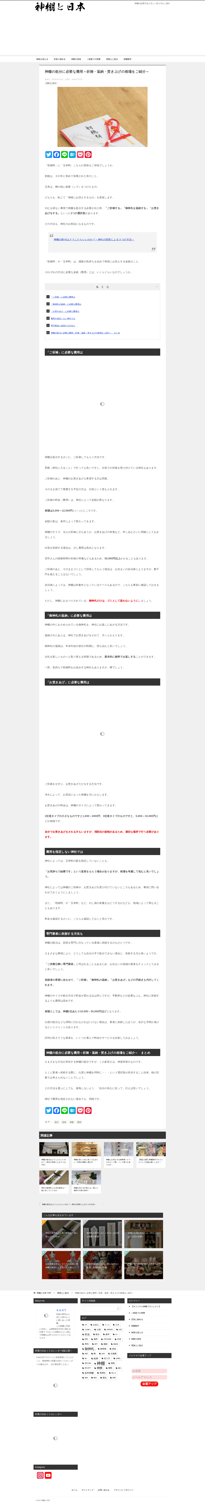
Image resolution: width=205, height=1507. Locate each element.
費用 (79, 1122)
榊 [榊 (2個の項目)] (95, 1353)
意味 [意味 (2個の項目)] (114, 1349)
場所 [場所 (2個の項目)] (96, 1339)
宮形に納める (60, 59)
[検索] (102, 1308)
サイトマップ (87, 1490)
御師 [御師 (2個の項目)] (105, 1344)
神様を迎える (42, 59)
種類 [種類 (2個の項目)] (110, 1368)
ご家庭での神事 (94, 59)
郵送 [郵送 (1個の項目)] (95, 1377)
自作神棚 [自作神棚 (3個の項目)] (89, 1373)
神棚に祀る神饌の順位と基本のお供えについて (144, 1266)
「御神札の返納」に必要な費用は (66, 304)
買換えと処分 (112, 59)
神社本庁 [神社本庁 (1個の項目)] (88, 1368)
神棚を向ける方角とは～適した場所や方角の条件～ (86, 1189)
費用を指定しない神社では (63, 318)
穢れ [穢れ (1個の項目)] (119, 1368)
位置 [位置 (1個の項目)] (120, 1329)
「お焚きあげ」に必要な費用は (65, 311)
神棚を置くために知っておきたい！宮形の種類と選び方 (86, 1161)
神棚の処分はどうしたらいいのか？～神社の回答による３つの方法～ (94, 239)
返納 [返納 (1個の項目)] (86, 1377)
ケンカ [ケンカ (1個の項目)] (107, 1325)
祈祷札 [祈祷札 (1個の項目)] (118, 1358)
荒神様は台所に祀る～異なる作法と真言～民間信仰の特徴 (103, 1266)
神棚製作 (128, 59)
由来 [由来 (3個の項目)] (96, 1358)
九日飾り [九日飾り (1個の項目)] (88, 1329)
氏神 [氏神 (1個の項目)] (103, 1353)
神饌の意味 (76, 59)
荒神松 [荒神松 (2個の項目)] (102, 1373)
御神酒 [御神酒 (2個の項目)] (103, 1349)
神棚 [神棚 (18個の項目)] (101, 1363)
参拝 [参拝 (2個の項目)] (107, 1334)
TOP (44, 1293)
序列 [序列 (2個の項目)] (87, 1344)
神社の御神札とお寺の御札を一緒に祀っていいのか (53, 1189)
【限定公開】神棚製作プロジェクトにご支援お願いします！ (150, 1161)
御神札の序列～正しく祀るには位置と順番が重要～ (103, 1235)
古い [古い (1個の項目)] (116, 1334)
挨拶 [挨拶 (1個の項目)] (86, 1353)
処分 (56, 1122)
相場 (64, 1122)
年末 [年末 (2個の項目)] (119, 1339)
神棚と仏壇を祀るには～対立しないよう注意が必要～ (144, 1235)
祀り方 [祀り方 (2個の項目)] (107, 1358)
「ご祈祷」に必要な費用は (63, 297)
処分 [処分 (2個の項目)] (98, 1334)
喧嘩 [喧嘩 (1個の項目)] (86, 1339)
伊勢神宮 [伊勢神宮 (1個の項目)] (110, 1329)
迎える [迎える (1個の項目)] (113, 1373)
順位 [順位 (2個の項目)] (105, 1378)
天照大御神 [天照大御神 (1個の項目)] (107, 1339)
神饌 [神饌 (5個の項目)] (99, 1367)
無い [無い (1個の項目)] (86, 1358)
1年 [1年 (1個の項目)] (86, 1325)
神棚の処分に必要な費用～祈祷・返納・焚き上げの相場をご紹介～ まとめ (85, 333)
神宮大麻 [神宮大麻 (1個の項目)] (88, 1363)
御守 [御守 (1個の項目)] (96, 1344)
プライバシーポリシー (123, 1490)
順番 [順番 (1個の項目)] (114, 1377)
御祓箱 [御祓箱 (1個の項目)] (115, 1344)
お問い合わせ (104, 1490)
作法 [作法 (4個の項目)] (87, 1334)
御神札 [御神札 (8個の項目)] (89, 1349)
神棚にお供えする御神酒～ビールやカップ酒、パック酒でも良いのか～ (118, 1162)
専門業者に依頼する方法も (63, 326)
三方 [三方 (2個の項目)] (117, 1325)
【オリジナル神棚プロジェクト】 (146, 1306)
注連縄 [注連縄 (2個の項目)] (113, 1353)
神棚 (71, 1122)
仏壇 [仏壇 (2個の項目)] (99, 1329)
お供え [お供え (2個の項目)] (96, 1325)
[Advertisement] (102, 35)
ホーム (74, 1490)
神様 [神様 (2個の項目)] (113, 1363)
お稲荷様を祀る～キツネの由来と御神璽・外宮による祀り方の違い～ (61, 1266)
